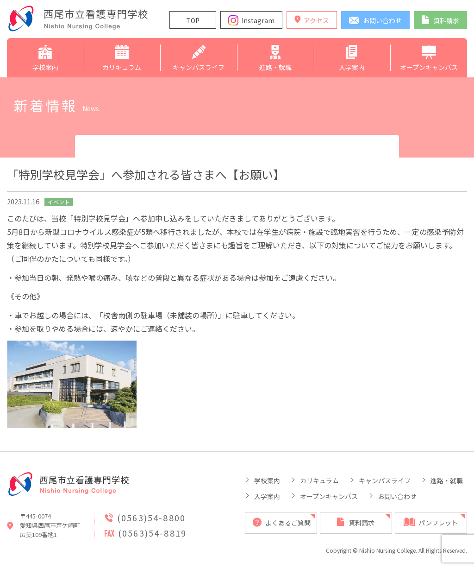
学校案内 (267, 480)
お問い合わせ (397, 496)
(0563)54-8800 (151, 518)
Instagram (258, 20)
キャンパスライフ (385, 480)
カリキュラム (319, 480)
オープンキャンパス (329, 496)
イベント (59, 202)
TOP (193, 20)
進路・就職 (446, 480)
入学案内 (267, 496)
